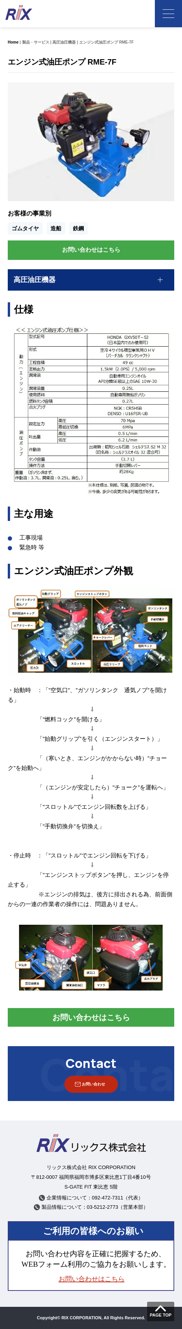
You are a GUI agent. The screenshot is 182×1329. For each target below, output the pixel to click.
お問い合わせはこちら (91, 249)
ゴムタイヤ (25, 228)
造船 (55, 228)
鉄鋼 (78, 228)
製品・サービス (35, 42)
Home (13, 42)
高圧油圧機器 (64, 42)
